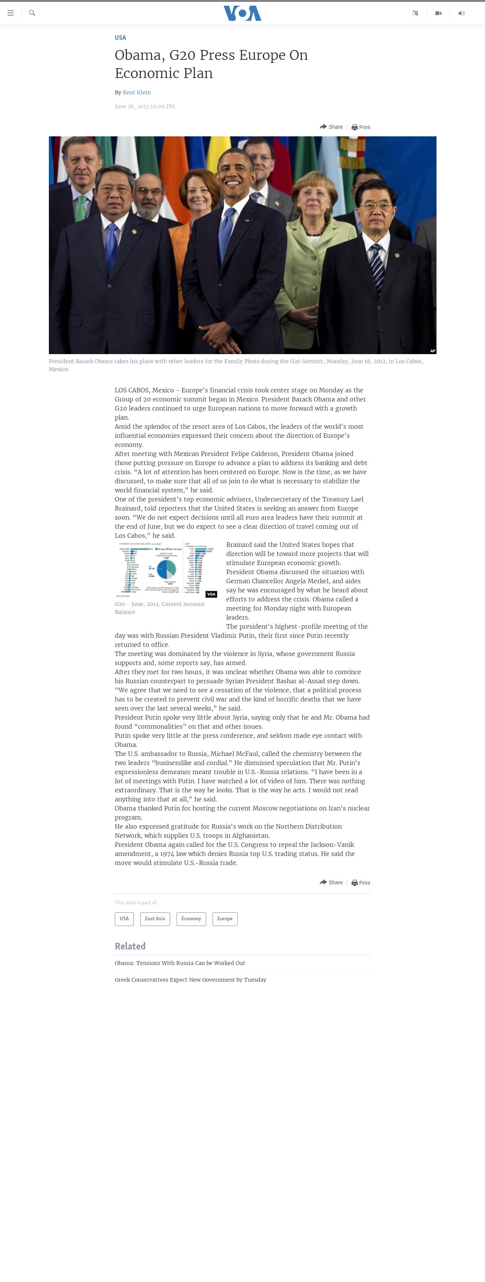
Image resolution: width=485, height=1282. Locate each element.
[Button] (331, 127)
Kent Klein (137, 92)
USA (120, 38)
